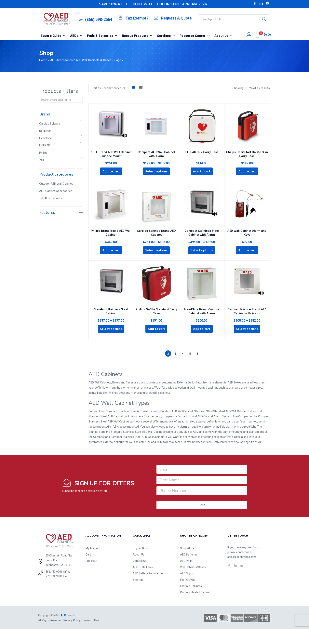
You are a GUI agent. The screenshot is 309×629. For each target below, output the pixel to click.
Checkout (91, 560)
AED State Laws (143, 566)
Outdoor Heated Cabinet (195, 591)
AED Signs (186, 572)
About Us (138, 553)
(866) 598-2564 (98, 19)
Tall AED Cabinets (50, 198)
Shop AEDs (187, 547)
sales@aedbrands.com (241, 556)
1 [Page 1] (161, 353)
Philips (43, 152)
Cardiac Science (49, 123)
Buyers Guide (141, 547)
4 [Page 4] (182, 353)
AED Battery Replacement (149, 572)
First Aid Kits (187, 579)
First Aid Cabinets (191, 585)
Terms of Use (90, 619)
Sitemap (138, 579)
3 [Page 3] (175, 353)
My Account (93, 547)
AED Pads (186, 560)
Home (43, 60)
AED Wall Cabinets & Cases (93, 60)
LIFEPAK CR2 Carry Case (202, 151)
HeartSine (45, 138)
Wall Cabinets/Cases (193, 566)
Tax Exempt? (137, 18)
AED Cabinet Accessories (55, 191)
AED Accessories (61, 60)
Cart (88, 553)
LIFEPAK (44, 145)
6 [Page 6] (197, 353)
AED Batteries (188, 553)
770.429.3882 (54, 575)
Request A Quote (176, 18)
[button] (257, 35)
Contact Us (139, 560)
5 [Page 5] (190, 353)
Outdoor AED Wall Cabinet (56, 183)
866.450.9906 (54, 571)
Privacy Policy (71, 619)
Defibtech (45, 131)
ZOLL (42, 160)
